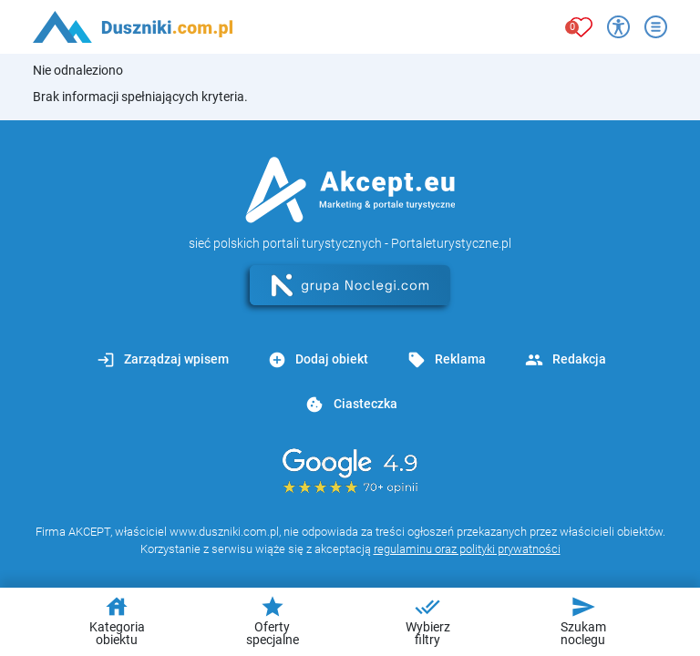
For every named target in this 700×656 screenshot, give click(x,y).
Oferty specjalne (272, 620)
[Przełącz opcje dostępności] (618, 26)
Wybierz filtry (428, 620)
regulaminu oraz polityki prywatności (467, 549)
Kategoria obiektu (117, 620)
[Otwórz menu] (655, 26)
